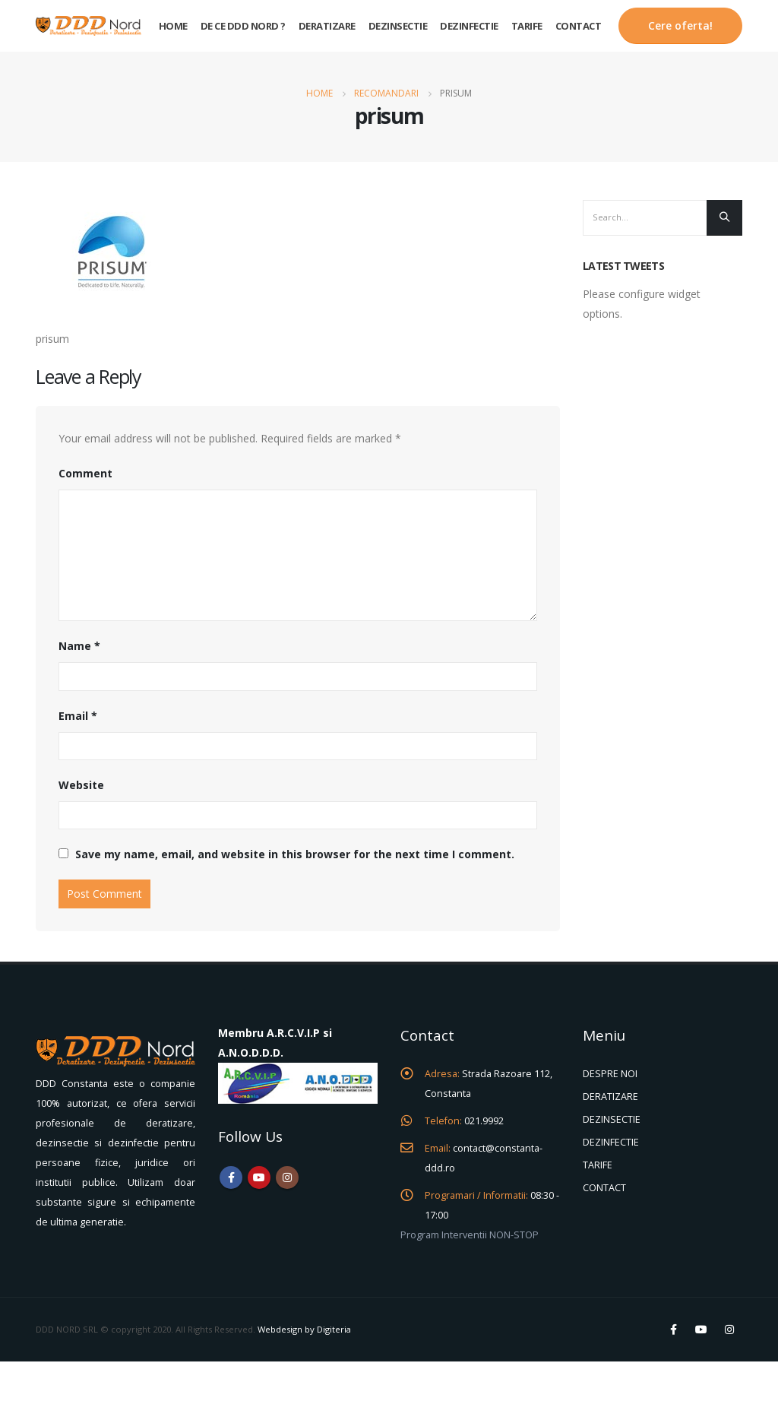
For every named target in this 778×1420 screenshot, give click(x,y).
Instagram (287, 1177)
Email (78, 715)
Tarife (526, 26)
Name (79, 646)
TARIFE (597, 1165)
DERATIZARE (610, 1096)
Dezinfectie (469, 26)
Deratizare (327, 26)
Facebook (231, 1177)
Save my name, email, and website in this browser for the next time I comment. (294, 854)
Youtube (259, 1177)
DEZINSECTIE (611, 1119)
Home (173, 26)
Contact (578, 26)
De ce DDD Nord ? (243, 26)
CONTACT (604, 1187)
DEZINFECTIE (611, 1142)
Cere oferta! (680, 25)
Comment (85, 473)
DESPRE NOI (610, 1073)
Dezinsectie (398, 26)
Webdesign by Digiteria (304, 1329)
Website (81, 785)
